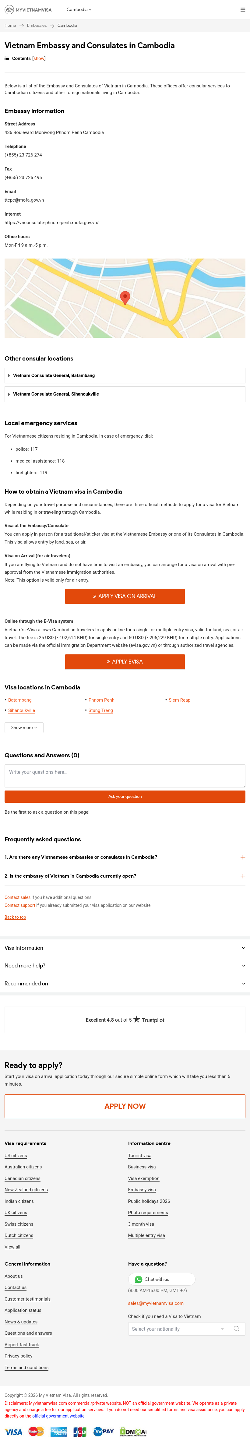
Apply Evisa (127, 661)
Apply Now (125, 1106)
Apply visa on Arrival (127, 596)
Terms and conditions (26, 1367)
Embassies (37, 25)
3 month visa (141, 1224)
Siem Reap (179, 700)
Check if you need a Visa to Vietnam (164, 1316)
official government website (58, 1416)
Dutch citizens (19, 1235)
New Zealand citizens (26, 1189)
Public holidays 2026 (149, 1201)
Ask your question (125, 796)
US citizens (16, 1155)
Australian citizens (23, 1167)
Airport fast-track (22, 1344)
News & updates (21, 1322)
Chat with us (152, 1279)
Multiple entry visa (146, 1235)
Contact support (20, 905)
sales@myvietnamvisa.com (156, 1303)
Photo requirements (148, 1212)
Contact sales (17, 897)
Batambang (20, 700)
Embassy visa (142, 1189)
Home (10, 25)
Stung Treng (101, 710)
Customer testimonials (28, 1299)
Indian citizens (19, 1201)
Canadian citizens (22, 1178)
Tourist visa (140, 1155)
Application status (23, 1310)
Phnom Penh (101, 700)
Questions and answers (28, 1333)
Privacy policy (18, 1356)
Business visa (142, 1167)
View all (12, 1247)
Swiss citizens (19, 1224)
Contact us (15, 1288)
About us (14, 1276)
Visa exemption (144, 1178)
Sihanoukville (21, 710)
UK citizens (16, 1212)
